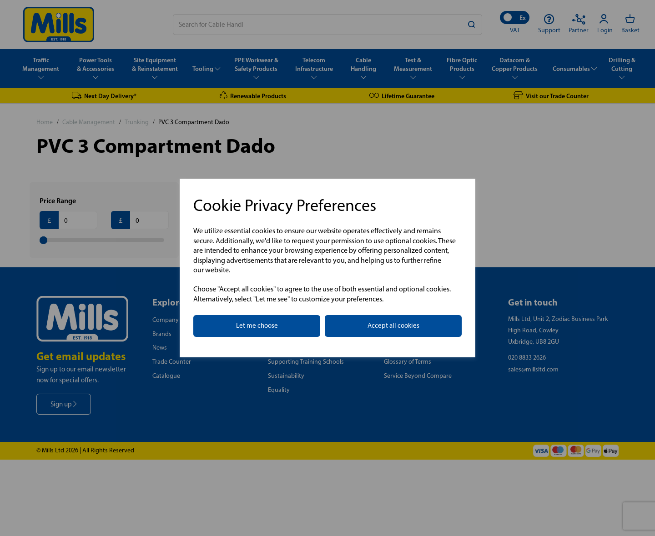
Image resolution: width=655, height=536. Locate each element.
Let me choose (257, 325)
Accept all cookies (393, 325)
